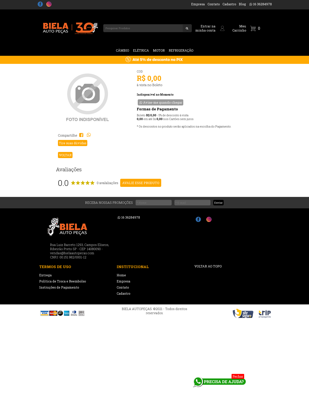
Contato (214, 4)
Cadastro (229, 4)
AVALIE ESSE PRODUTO (140, 183)
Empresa (198, 4)
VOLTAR (65, 155)
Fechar (238, 376)
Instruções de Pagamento (59, 287)
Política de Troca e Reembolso (62, 281)
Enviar (218, 202)
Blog (242, 4)
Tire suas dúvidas (72, 143)
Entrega (45, 275)
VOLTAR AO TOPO (208, 266)
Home (121, 275)
